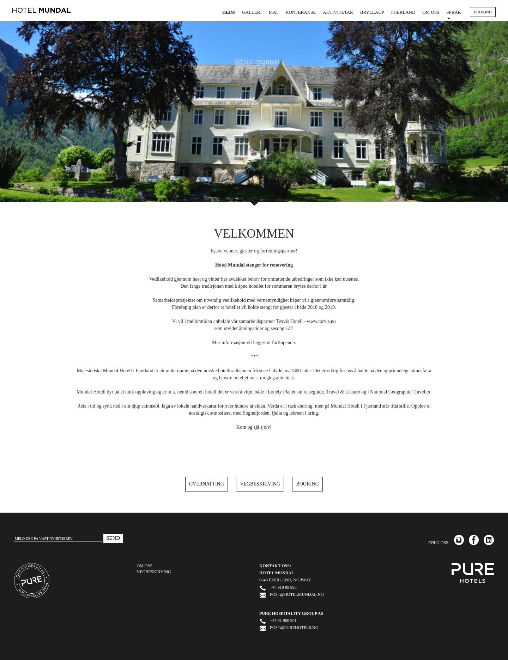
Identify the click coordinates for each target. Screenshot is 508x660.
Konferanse (300, 12)
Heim (228, 12)
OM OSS (144, 565)
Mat (273, 12)
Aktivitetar (338, 12)
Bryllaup (372, 12)
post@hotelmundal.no (297, 594)
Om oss (430, 12)
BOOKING (483, 12)
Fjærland (403, 12)
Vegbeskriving (260, 484)
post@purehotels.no (294, 627)
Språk (453, 14)
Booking (307, 484)
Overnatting (206, 484)
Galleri (252, 12)
